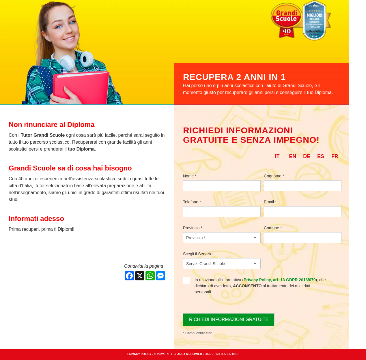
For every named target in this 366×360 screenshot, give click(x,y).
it (277, 156)
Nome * (190, 176)
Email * (270, 202)
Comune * (273, 228)
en (292, 156)
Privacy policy (139, 354)
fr (334, 156)
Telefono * (192, 202)
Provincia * (192, 228)
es (320, 156)
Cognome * (274, 176)
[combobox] (222, 237)
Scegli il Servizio (197, 254)
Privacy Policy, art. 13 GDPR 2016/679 (280, 280)
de (306, 156)
